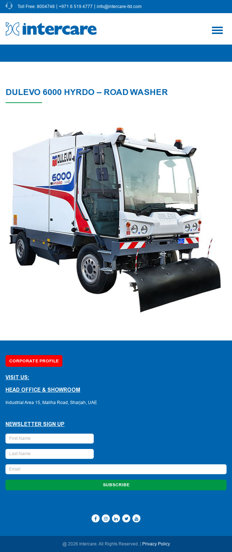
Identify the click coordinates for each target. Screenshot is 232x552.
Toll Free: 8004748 (36, 6)
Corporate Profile (34, 360)
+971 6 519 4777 (76, 6)
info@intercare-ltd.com (119, 6)
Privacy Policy (156, 544)
